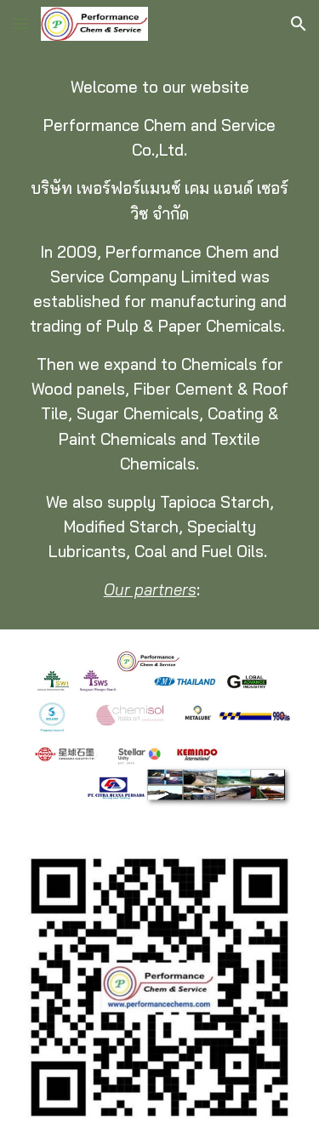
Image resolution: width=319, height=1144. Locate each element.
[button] (20, 23)
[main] (160, 338)
